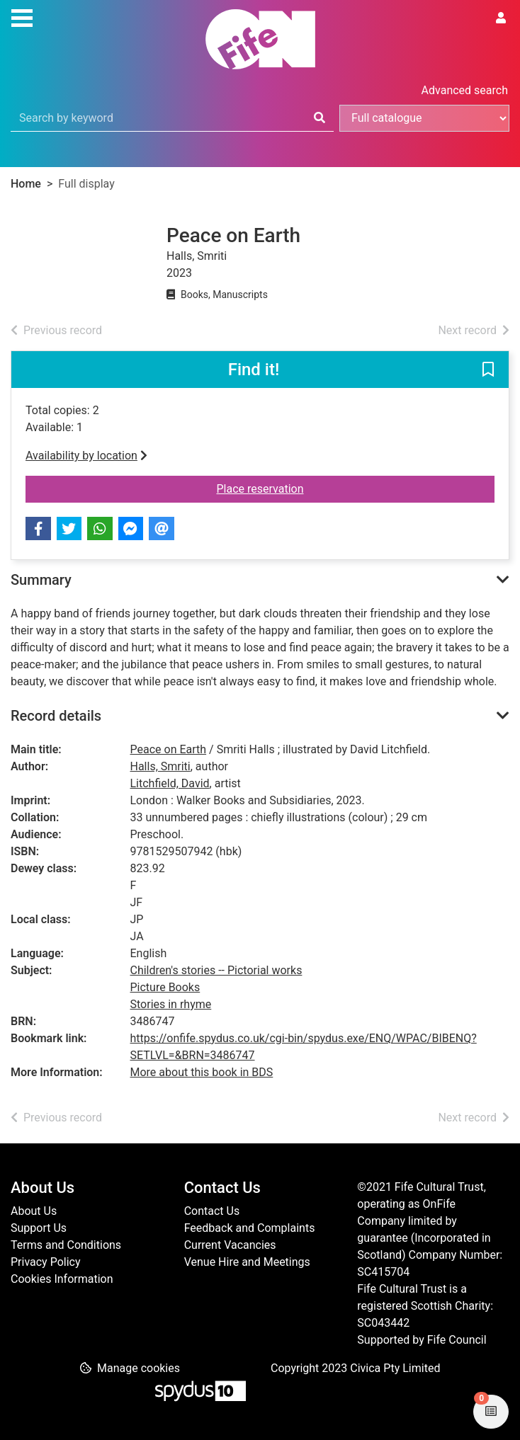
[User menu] (500, 18)
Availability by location (86, 455)
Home (26, 183)
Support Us (39, 1228)
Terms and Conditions (66, 1245)
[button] (488, 370)
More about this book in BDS (201, 1072)
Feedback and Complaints (249, 1228)
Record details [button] (56, 715)
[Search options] (424, 118)
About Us (34, 1211)
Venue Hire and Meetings (247, 1262)
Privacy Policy (46, 1262)
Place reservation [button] (307, 488)
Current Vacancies (230, 1245)
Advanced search (465, 90)
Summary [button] (41, 579)
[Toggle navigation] (22, 16)
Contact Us (212, 1211)
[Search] (319, 118)
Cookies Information (62, 1279)
